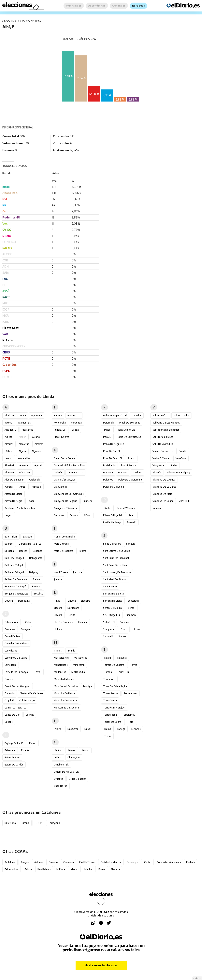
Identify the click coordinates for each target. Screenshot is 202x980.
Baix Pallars (11, 536)
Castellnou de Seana (16, 657)
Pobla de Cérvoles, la (129, 436)
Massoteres (80, 657)
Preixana (108, 472)
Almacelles (24, 458)
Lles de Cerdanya (63, 622)
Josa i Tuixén (61, 572)
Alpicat (38, 465)
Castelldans (11, 650)
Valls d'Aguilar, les (162, 436)
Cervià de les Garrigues (18, 686)
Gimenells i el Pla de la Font (69, 465)
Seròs (131, 607)
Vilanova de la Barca (164, 486)
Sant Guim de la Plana (115, 565)
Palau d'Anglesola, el (115, 415)
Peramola (108, 422)
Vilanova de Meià (162, 493)
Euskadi (190, 862)
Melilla (88, 869)
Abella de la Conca (15, 415)
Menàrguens (61, 664)
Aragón (25, 862)
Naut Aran (73, 728)
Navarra (115, 869)
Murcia (101, 869)
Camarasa (10, 629)
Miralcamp (79, 664)
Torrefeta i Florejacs (114, 707)
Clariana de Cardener (31, 693)
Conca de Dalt (12, 714)
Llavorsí (58, 614)
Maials (58, 650)
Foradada (76, 422)
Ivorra (82, 550)
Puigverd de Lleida (113, 486)
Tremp (107, 728)
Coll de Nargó (27, 700)
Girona (25, 822)
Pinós (107, 429)
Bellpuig (33, 572)
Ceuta (147, 862)
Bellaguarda (35, 557)
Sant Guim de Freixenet (116, 557)
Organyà (58, 778)
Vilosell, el (184, 500)
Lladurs (58, 607)
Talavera (122, 657)
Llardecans (73, 607)
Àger (8, 515)
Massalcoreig (61, 657)
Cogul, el (9, 700)
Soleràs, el (109, 622)
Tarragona (54, 822)
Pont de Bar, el (111, 451)
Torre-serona (110, 693)
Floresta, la (73, 415)
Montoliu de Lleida (64, 693)
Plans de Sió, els (126, 429)
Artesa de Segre (13, 500)
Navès (88, 728)
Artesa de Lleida (13, 493)
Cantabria (68, 862)
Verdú (183, 451)
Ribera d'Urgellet (112, 515)
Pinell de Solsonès (129, 422)
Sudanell (108, 636)
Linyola (72, 600)
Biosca (36, 586)
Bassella (9, 550)
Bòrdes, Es (24, 600)
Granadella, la (75, 472)
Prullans (137, 472)
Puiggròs (108, 479)
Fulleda (75, 429)
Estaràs (25, 750)
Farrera (58, 415)
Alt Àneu (9, 472)
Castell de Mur (13, 636)
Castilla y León (87, 862)
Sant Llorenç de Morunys (117, 572)
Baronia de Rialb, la (30, 543)
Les (58, 600)
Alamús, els (24, 422)
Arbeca (9, 486)
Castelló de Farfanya (16, 671)
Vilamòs (157, 472)
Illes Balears (44, 869)
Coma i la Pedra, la (15, 707)
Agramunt (36, 415)
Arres (22, 486)
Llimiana (83, 622)
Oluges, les (73, 757)
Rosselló (132, 522)
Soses (137, 629)
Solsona (124, 622)
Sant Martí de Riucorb (115, 579)
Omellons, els (61, 764)
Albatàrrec (27, 429)
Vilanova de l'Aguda (164, 479)
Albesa (8, 436)
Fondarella (60, 422)
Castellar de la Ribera (17, 643)
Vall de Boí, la (160, 415)
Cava (37, 671)
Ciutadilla (10, 693)
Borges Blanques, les (16, 593)
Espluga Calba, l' (14, 743)
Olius (58, 757)
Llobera (58, 629)
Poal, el (107, 436)
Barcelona (10, 822)
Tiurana (107, 671)
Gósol (87, 515)
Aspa (32, 500)
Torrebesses (130, 693)
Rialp (107, 508)
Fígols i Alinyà (61, 436)
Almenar (24, 465)
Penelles (136, 415)
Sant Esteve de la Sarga (116, 550)
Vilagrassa (158, 465)
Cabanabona (12, 622)
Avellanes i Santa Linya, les (20, 508)
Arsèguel (36, 486)
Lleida (72, 614)
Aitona (8, 422)
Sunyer (122, 636)
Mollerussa (60, 671)
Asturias (38, 862)
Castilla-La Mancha (111, 862)
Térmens (136, 728)
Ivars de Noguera (63, 550)
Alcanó (36, 436)
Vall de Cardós (182, 415)
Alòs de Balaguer (14, 479)
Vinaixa (157, 508)
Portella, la (109, 465)
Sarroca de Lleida (113, 600)
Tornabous (109, 679)
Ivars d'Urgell (61, 543)
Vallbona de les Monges (166, 422)
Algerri (22, 451)
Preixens (123, 472)
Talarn (107, 657)
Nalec (58, 728)
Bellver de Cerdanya (16, 579)
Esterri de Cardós (14, 764)
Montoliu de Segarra (65, 700)
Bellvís (36, 579)
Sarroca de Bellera (113, 593)
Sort (123, 629)
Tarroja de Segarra (113, 664)
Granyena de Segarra (65, 500)
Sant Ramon (110, 586)
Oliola (85, 750)
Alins (8, 458)
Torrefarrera (110, 700)
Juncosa (77, 572)
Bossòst (38, 593)
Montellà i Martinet (64, 679)
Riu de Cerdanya (112, 522)
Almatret (9, 465)
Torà (130, 721)
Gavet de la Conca (64, 458)
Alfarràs (39, 444)
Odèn (58, 750)
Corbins (30, 714)
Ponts (131, 458)
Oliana (71, 750)
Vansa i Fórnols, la (162, 451)
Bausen (23, 550)
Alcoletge (24, 444)
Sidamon (131, 614)
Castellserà (11, 664)
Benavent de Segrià (15, 586)
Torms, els (123, 671)
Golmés (58, 472)
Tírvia (107, 736)
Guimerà (87, 500)
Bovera (9, 600)
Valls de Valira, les (162, 444)
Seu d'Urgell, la (112, 614)
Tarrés (133, 664)
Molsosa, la (78, 671)
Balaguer (28, 536)
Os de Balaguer (77, 778)
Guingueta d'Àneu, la (66, 508)
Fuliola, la (59, 429)
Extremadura (12, 869)
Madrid (74, 869)
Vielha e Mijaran (161, 458)
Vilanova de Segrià (163, 500)
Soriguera (108, 629)
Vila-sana (181, 458)
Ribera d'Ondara (126, 508)
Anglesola (34, 479)
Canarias (53, 862)
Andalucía (10, 862)
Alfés (9, 451)
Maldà (71, 650)
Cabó (28, 622)
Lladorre (85, 600)
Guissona (59, 515)
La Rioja (60, 869)
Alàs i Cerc (24, 472)
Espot (32, 743)
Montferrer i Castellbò (66, 686)
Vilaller (173, 465)
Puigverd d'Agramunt (130, 479)
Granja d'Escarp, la (64, 479)
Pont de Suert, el (112, 458)
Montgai (88, 686)
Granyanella (60, 486)
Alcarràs (9, 444)
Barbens (9, 543)
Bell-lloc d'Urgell (14, 557)
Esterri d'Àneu (12, 757)
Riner (131, 515)
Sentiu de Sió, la (112, 607)
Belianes (37, 550)
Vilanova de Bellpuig (178, 472)
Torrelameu (128, 714)
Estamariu (10, 750)
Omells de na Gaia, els (66, 771)
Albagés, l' (10, 429)
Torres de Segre (112, 721)
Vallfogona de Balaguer (165, 429)
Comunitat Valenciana (169, 862)
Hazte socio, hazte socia (101, 965)
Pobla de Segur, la (113, 444)
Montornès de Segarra (66, 707)
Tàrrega (121, 728)
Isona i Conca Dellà (64, 536)
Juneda (58, 579)
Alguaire (36, 451)
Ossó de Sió (60, 785)
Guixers (74, 515)
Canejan (25, 629)
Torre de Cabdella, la (115, 686)
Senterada (133, 600)
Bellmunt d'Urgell (14, 572)
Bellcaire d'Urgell (14, 565)
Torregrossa (110, 714)
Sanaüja (130, 543)
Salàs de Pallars (112, 543)
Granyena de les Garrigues (69, 493)
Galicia (28, 869)
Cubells (9, 721)
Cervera (9, 679)
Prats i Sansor (128, 465)
